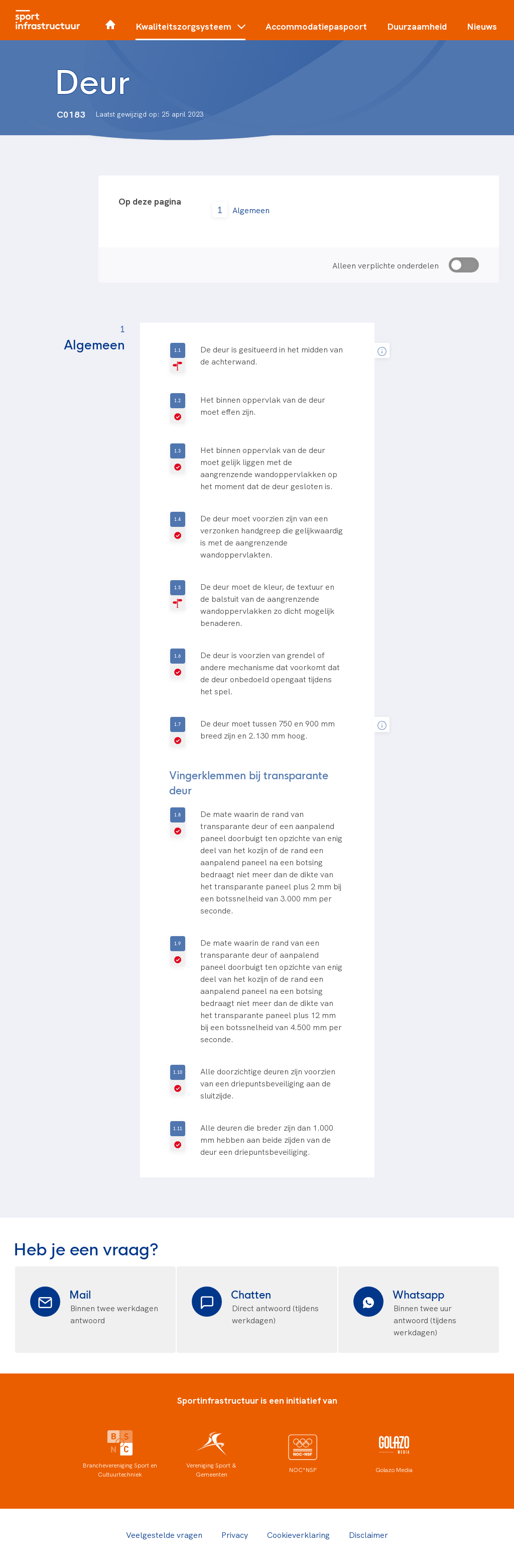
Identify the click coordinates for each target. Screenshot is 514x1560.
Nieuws (482, 26)
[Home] (50, 20)
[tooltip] (382, 351)
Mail (80, 1294)
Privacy (234, 1534)
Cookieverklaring (298, 1534)
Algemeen (251, 209)
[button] (190, 30)
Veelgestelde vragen (164, 1534)
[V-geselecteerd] (177, 408)
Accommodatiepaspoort (316, 26)
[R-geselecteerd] (177, 358)
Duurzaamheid (417, 26)
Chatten (251, 1294)
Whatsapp (418, 1294)
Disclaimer (368, 1534)
